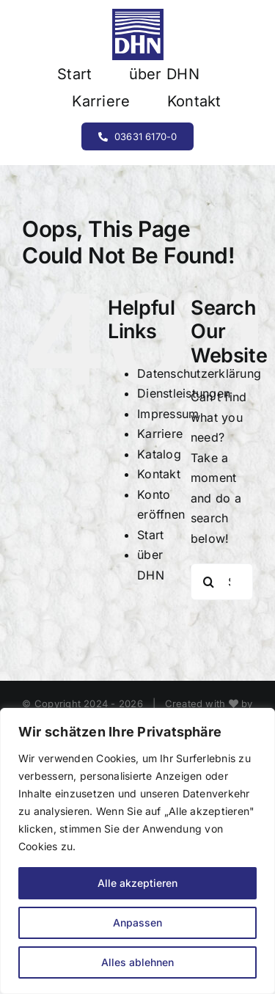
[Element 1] (138, 14)
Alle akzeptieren (137, 883)
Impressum (168, 413)
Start (150, 534)
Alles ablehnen (137, 962)
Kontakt (158, 474)
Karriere (160, 433)
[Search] (209, 581)
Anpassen (137, 922)
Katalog (159, 454)
